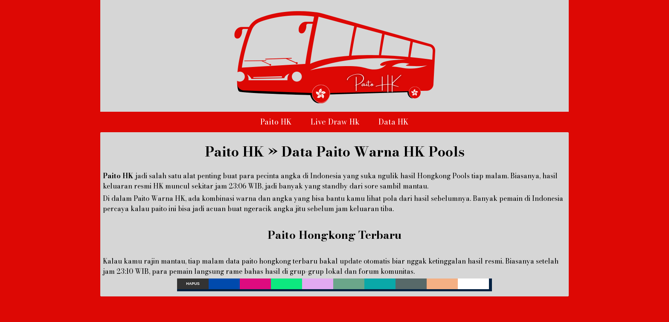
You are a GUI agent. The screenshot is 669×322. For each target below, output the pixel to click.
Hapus (193, 283)
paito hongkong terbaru (279, 261)
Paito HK (276, 122)
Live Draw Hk (335, 122)
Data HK (393, 122)
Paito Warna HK (159, 198)
